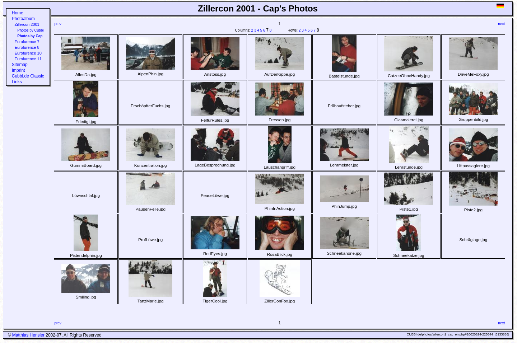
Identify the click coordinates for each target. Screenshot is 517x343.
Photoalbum (23, 18)
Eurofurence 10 (28, 53)
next (501, 24)
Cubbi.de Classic (28, 76)
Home (17, 12)
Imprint (18, 70)
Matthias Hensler (28, 335)
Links (17, 81)
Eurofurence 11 (28, 59)
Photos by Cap (29, 36)
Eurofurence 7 (27, 41)
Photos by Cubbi (30, 30)
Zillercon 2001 (27, 24)
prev (57, 24)
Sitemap (20, 64)
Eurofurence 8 (27, 47)
